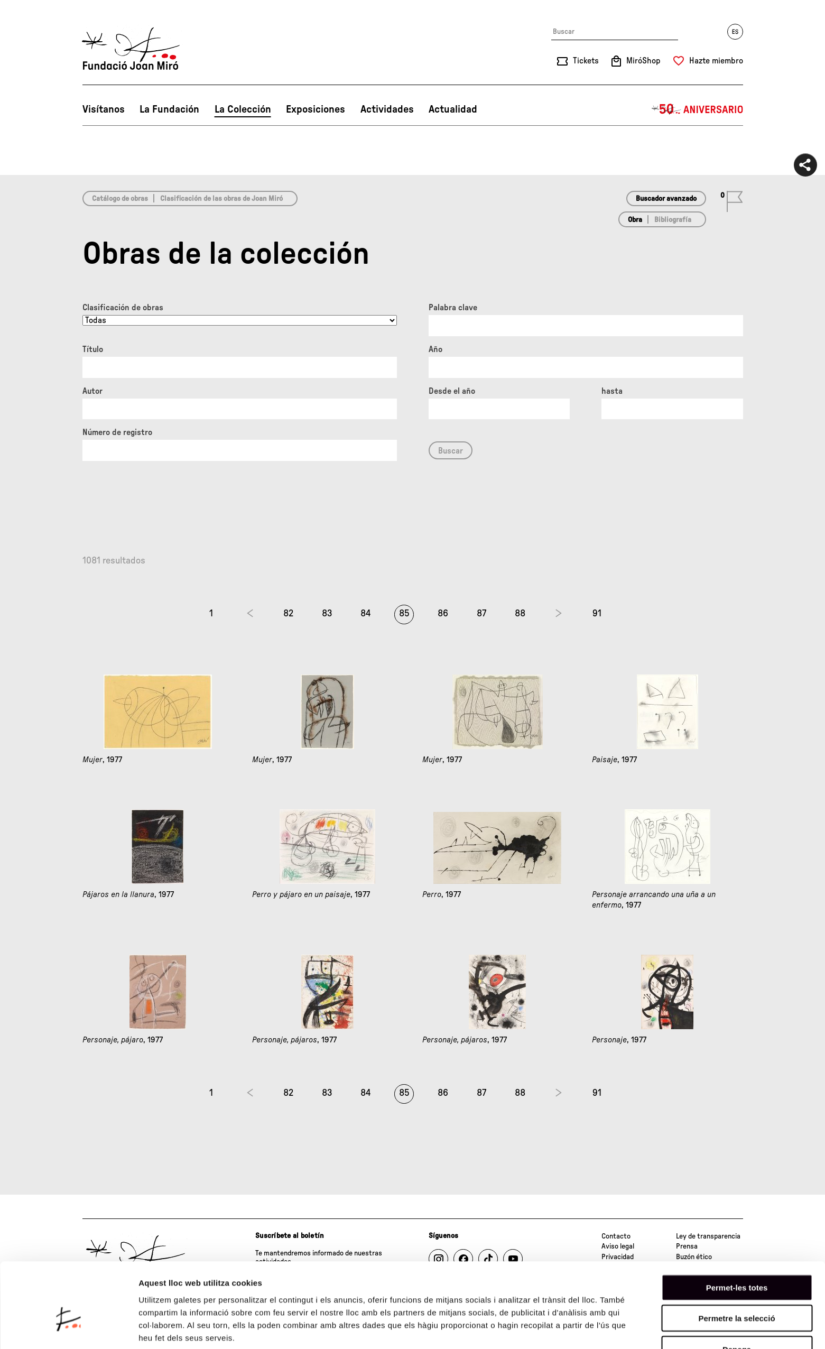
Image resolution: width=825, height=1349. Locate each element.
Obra (635, 220)
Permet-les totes (737, 1227)
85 (404, 613)
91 (596, 613)
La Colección (243, 109)
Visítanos (103, 109)
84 (365, 613)
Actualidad (453, 109)
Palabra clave (453, 307)
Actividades (387, 109)
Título (92, 349)
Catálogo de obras (120, 198)
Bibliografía (672, 220)
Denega (736, 1289)
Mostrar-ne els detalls (179, 1328)
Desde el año (452, 391)
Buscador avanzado (666, 198)
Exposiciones (315, 109)
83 (327, 613)
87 (481, 613)
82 (288, 613)
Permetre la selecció (736, 1258)
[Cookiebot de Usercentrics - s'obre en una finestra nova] (68, 1328)
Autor (92, 391)
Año (435, 349)
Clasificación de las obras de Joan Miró (221, 198)
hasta (612, 391)
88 (520, 613)
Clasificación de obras (122, 307)
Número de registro (117, 432)
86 (443, 613)
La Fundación (169, 109)
